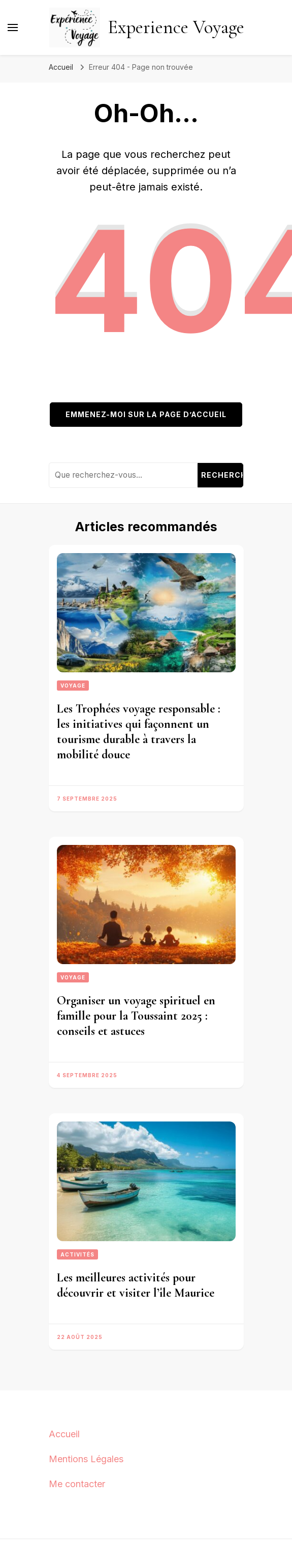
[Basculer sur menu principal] (13, 27)
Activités (77, 1254)
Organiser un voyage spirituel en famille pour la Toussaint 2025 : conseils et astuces (136, 1015)
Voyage (72, 685)
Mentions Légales (86, 1459)
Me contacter (77, 1484)
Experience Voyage (176, 27)
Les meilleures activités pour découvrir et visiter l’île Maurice (135, 1285)
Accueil (64, 1434)
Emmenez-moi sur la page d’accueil (146, 414)
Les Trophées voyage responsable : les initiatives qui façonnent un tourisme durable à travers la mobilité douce (138, 731)
